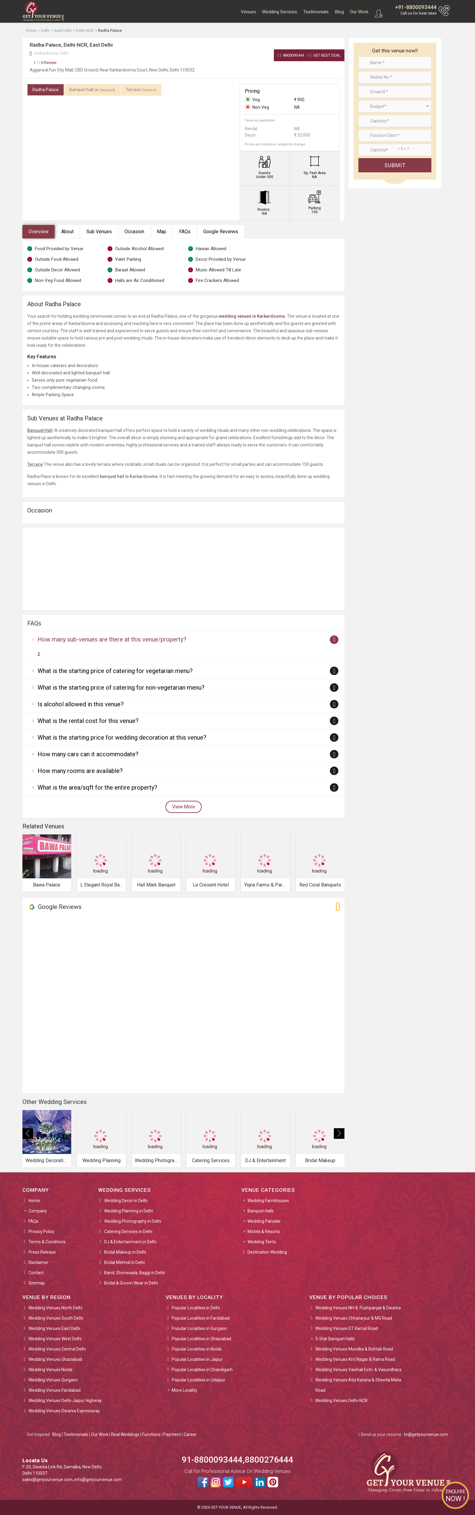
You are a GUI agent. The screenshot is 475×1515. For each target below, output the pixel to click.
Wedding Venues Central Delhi (57, 1349)
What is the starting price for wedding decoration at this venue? (122, 737)
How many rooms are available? (80, 770)
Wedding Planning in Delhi (128, 1210)
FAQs (185, 231)
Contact (36, 1272)
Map (161, 231)
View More (183, 807)
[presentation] (27, 1133)
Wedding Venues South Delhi (55, 1318)
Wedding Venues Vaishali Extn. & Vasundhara (358, 1369)
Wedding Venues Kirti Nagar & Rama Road (355, 1359)
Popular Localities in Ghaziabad (201, 1338)
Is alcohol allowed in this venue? (81, 704)
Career (190, 1434)
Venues (248, 12)
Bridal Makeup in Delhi (125, 1252)
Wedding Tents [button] (261, 1241)
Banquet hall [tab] (92, 89)
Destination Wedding (267, 1252)
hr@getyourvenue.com (426, 1434)
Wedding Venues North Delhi (55, 1307)
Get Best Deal (324, 55)
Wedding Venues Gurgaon (53, 1379)
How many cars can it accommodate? (88, 754)
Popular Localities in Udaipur (198, 1379)
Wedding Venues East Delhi (54, 1328)
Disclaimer (38, 1262)
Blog (339, 12)
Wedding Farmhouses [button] (268, 1200)
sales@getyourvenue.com (47, 1479)
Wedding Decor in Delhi (126, 1200)
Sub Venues (99, 231)
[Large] (394, 150)
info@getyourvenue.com (98, 1479)
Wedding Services (279, 12)
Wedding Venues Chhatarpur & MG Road (353, 1318)
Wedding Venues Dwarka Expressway (64, 1410)
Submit (395, 165)
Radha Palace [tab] (45, 89)
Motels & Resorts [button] (263, 1231)
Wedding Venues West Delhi (54, 1338)
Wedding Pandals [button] (264, 1221)
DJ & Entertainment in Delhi (130, 1241)
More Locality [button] (184, 1390)
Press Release (42, 1252)
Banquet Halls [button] (260, 1210)
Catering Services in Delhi (128, 1231)
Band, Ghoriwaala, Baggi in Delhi (134, 1272)
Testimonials (316, 12)
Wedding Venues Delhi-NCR (341, 1400)
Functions (151, 1434)
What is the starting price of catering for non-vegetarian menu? (121, 687)
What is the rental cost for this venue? (88, 720)
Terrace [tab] (141, 89)
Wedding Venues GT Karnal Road (346, 1328)
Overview (38, 231)
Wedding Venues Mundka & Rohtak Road (354, 1349)
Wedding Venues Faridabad (54, 1390)
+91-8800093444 (416, 7)
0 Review (45, 62)
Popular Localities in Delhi (196, 1307)
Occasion (134, 231)
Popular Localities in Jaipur (197, 1359)
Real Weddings (125, 1434)
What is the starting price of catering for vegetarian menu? (115, 671)
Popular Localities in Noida (196, 1349)
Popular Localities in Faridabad (201, 1318)
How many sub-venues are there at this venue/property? (112, 639)
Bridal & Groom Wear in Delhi (131, 1283)
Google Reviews (220, 231)
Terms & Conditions (47, 1241)
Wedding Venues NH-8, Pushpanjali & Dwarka (358, 1307)
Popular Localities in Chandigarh (202, 1369)
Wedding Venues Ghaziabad (55, 1359)
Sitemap (36, 1283)
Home (34, 1200)
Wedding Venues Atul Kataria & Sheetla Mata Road (358, 1385)
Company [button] (37, 1210)
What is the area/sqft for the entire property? (97, 787)
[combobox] (394, 106)
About (67, 231)
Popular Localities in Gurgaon (199, 1328)
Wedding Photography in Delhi (132, 1221)
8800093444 (290, 55)
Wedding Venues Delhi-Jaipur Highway (65, 1400)
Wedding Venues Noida (50, 1369)
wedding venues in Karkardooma (252, 316)
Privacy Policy (41, 1231)
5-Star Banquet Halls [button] (335, 1338)
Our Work (359, 12)
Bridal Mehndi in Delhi (124, 1262)
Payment (172, 1434)
